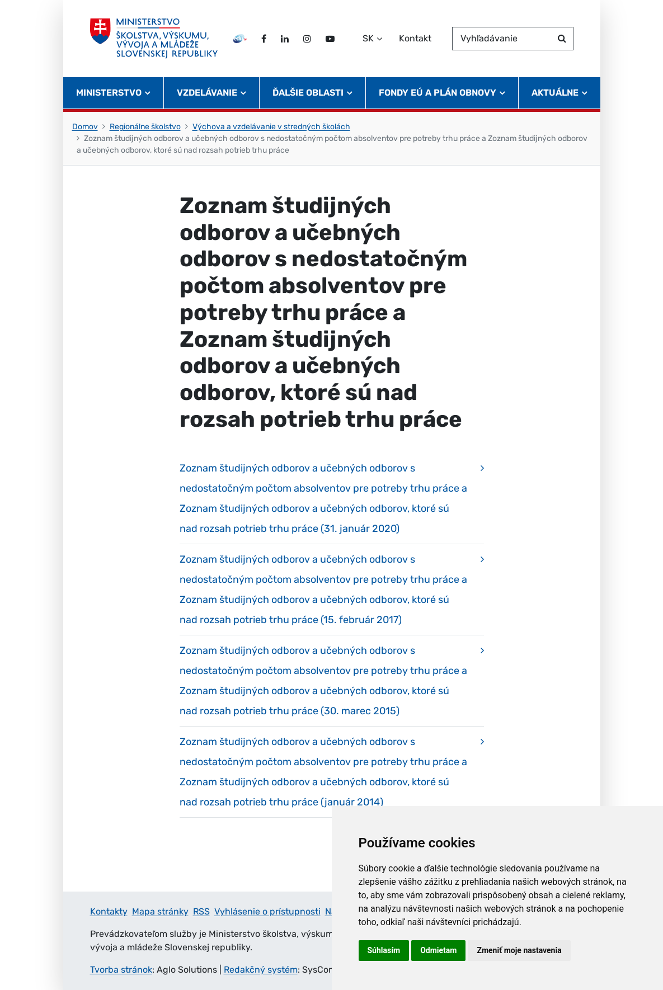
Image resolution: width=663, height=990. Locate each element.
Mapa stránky (160, 911)
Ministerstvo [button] (109, 92)
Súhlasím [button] (384, 950)
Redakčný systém (261, 969)
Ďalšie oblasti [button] (308, 92)
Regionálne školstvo (145, 126)
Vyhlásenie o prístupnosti (267, 911)
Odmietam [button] (438, 950)
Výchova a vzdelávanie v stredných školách (271, 126)
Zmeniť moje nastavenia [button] (519, 950)
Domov (85, 126)
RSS (201, 911)
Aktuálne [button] (555, 92)
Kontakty (109, 911)
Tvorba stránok (121, 969)
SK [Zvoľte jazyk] (368, 38)
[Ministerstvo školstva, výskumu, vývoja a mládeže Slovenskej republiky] (154, 38)
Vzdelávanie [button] (207, 92)
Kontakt (415, 38)
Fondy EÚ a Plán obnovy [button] (437, 92)
